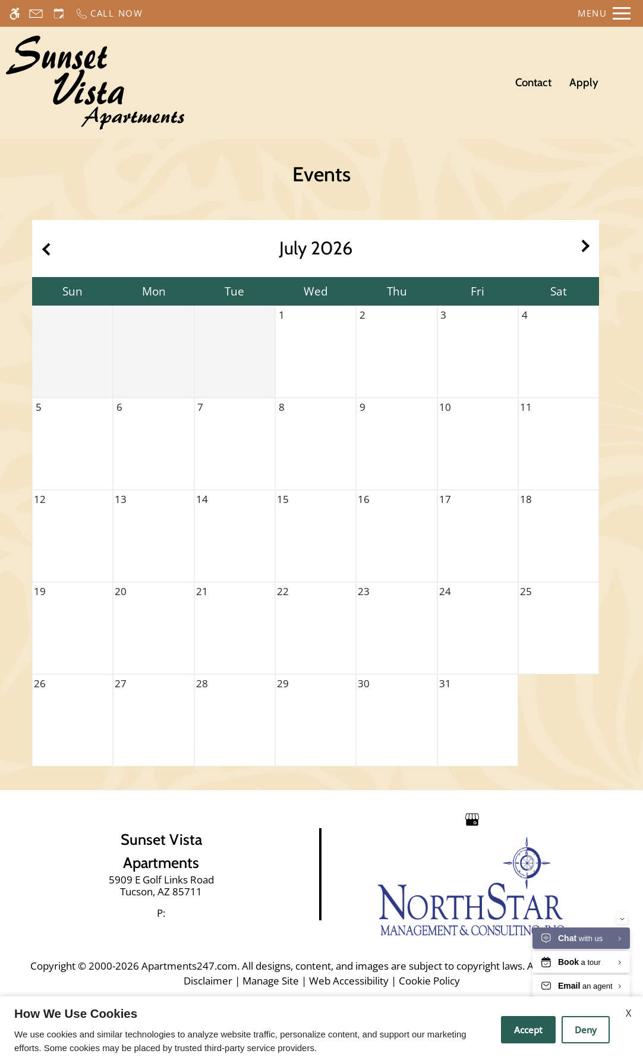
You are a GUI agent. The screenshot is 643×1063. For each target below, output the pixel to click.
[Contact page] (36, 13)
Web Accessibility (349, 980)
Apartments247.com (189, 966)
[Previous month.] (44, 248)
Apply (583, 82)
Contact (533, 82)
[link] (161, 886)
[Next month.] (587, 248)
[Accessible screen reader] (14, 13)
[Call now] (109, 13)
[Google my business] (472, 818)
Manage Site (270, 980)
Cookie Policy (429, 980)
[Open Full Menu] (604, 13)
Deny (586, 1030)
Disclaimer (208, 980)
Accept (528, 1030)
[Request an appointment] (59, 13)
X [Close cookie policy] (628, 1013)
